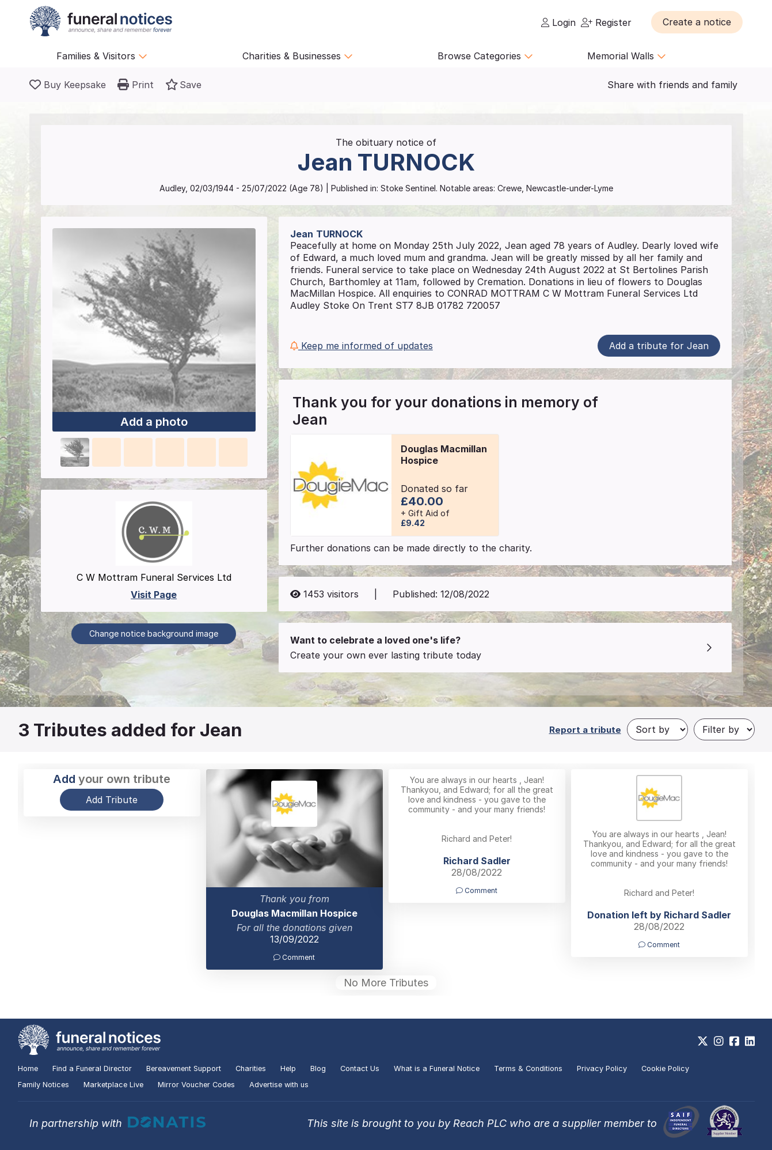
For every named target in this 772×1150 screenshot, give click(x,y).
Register (606, 22)
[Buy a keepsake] (67, 84)
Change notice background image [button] (153, 633)
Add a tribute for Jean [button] (659, 345)
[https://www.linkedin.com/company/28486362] (750, 1041)
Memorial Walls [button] (626, 56)
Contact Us (359, 1068)
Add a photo (154, 422)
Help (288, 1068)
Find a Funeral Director (92, 1068)
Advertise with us (279, 1084)
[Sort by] (657, 729)
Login (558, 22)
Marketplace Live (113, 1084)
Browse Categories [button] (485, 56)
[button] (697, 22)
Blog (318, 1068)
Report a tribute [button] (585, 729)
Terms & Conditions (528, 1068)
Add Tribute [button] (112, 799)
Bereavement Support (183, 1068)
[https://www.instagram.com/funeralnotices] (719, 1041)
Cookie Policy (665, 1068)
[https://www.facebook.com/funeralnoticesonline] (734, 1041)
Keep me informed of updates (361, 345)
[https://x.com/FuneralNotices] (702, 1041)
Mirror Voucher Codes (196, 1084)
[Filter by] (724, 729)
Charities (250, 1068)
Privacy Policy (602, 1068)
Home (28, 1068)
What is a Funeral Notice (437, 1068)
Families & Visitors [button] (101, 56)
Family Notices (43, 1084)
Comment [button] (294, 957)
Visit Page (154, 594)
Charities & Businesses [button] (297, 56)
